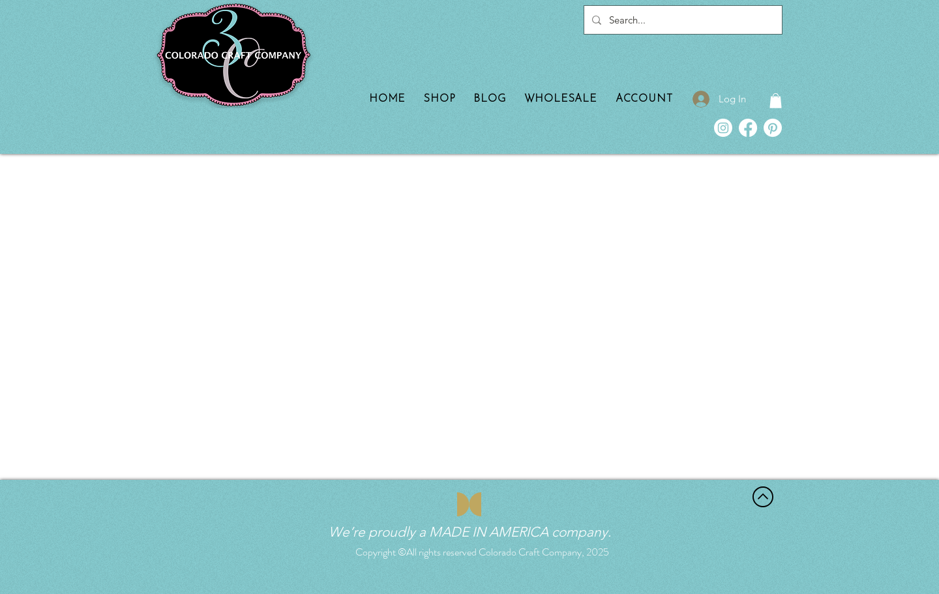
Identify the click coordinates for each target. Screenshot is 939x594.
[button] (775, 100)
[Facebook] (748, 128)
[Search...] (681, 20)
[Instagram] (723, 128)
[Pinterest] (773, 128)
